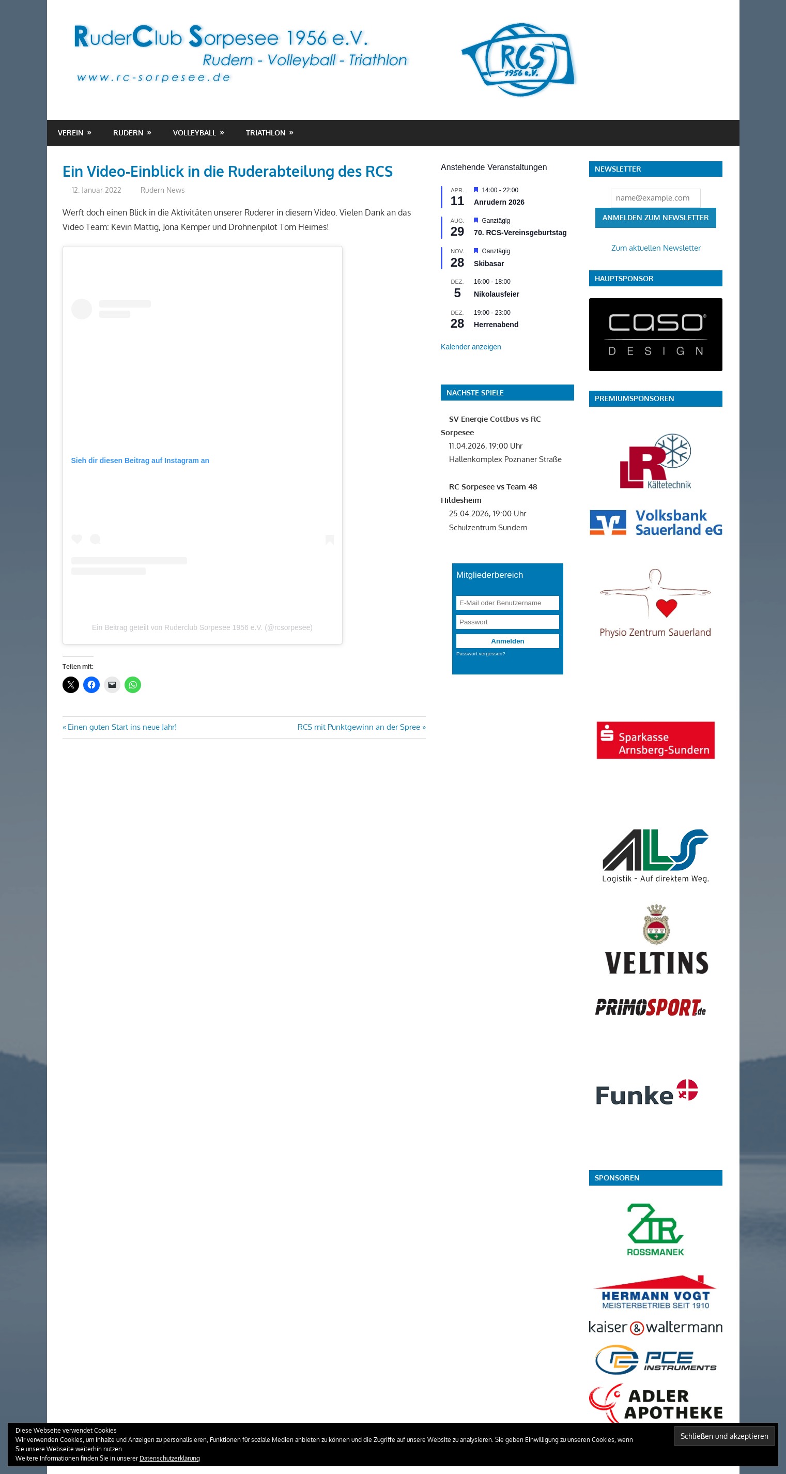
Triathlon (266, 132)
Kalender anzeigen (471, 347)
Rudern (128, 132)
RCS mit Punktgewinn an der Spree (359, 727)
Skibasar (489, 263)
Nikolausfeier (496, 294)
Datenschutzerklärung (170, 1458)
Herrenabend (496, 324)
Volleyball (194, 132)
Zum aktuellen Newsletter (656, 248)
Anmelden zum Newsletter (656, 217)
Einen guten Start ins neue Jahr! (122, 727)
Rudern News (163, 190)
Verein (71, 132)
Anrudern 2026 (499, 202)
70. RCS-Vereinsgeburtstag (520, 232)
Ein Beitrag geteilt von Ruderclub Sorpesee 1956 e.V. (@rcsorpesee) (202, 627)
